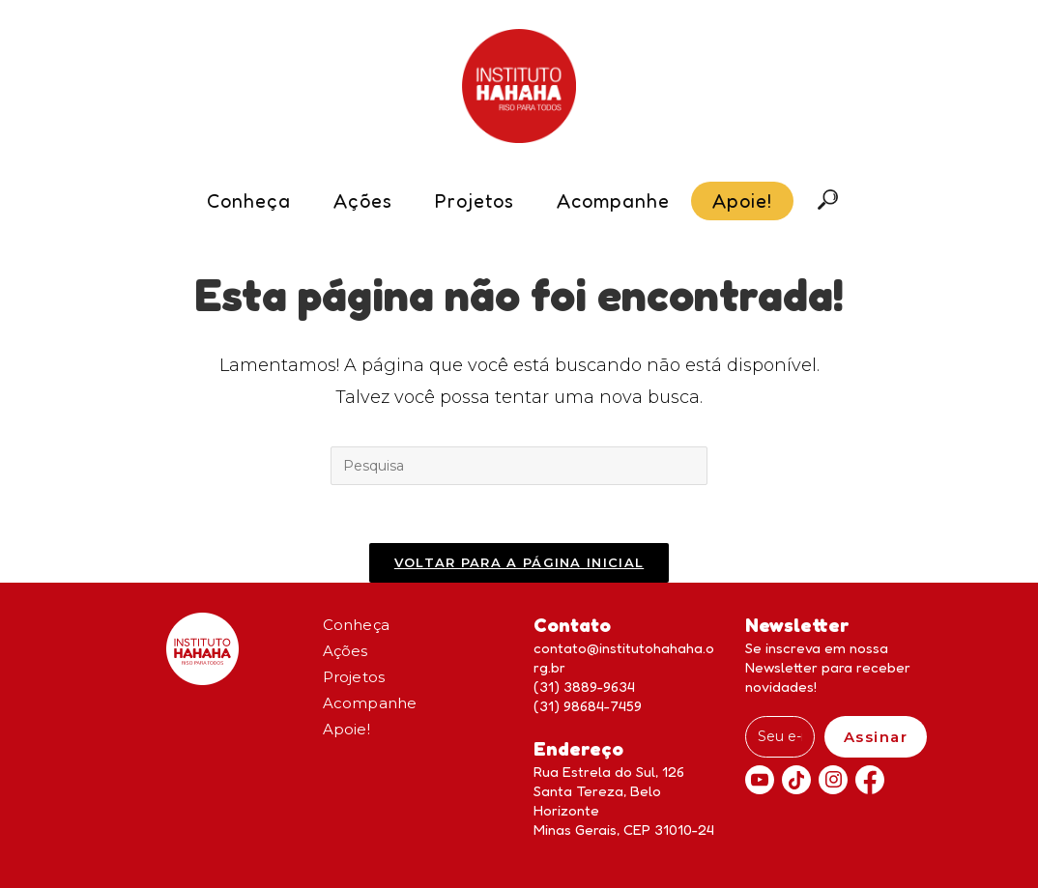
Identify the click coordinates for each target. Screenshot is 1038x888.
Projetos (354, 677)
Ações (345, 651)
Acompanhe (370, 703)
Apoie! (346, 729)
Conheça (356, 625)
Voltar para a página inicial (519, 562)
